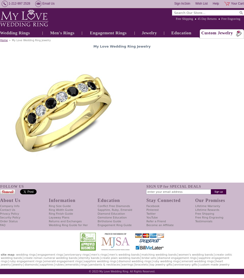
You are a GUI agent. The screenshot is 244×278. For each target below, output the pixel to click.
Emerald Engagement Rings (63, 261)
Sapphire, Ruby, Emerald (115, 210)
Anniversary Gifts (185, 264)
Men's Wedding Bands (124, 254)
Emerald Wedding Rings (198, 261)
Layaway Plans (59, 217)
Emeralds (72, 264)
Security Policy (10, 217)
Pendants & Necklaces (104, 264)
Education (181, 33)
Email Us (48, 3)
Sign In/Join (182, 3)
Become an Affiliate (160, 225)
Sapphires (46, 264)
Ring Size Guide (60, 206)
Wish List (201, 3)
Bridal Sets (149, 258)
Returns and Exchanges (65, 221)
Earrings (127, 264)
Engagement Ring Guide (115, 225)
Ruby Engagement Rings (25, 261)
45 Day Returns (207, 19)
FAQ (2, 225)
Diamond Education (111, 213)
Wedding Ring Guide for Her (68, 225)
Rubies (59, 264)
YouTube (152, 217)
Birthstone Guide (109, 221)
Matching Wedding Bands (159, 254)
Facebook (153, 206)
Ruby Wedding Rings (166, 261)
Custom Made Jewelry (215, 264)
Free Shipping (184, 19)
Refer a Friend (156, 221)
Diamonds (31, 264)
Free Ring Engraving (209, 217)
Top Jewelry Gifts (161, 264)
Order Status (9, 221)
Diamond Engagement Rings (177, 258)
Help (216, 3)
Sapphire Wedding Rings (100, 261)
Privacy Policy (9, 213)
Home (4, 40)
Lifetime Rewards (207, 210)
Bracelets (141, 264)
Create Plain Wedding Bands (120, 258)
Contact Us (7, 210)
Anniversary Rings (77, 254)
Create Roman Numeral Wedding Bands (50, 258)
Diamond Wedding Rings (134, 261)
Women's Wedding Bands (196, 254)
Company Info (10, 206)
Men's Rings (62, 33)
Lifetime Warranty (207, 206)
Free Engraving (230, 19)
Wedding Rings (15, 33)
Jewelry (149, 33)
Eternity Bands (89, 258)
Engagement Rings (108, 33)
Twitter (151, 213)
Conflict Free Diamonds (114, 206)
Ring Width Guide (61, 210)
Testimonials (203, 221)
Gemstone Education (112, 217)
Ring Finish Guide (61, 213)
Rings (84, 264)
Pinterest (152, 210)
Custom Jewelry (217, 33)
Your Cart (237, 3)
